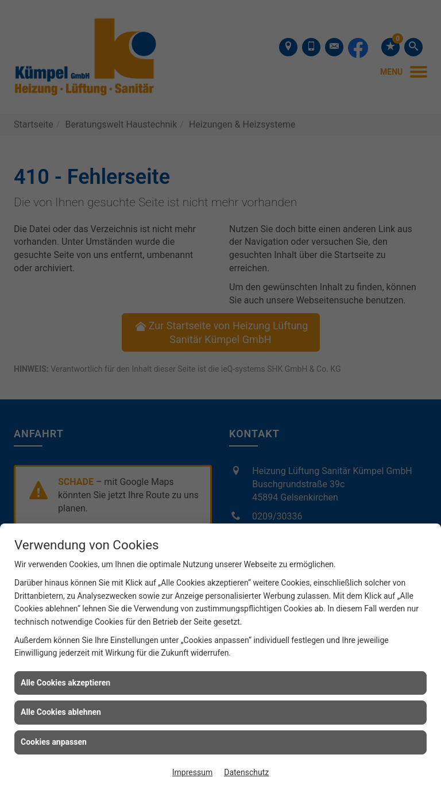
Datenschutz (246, 772)
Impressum (192, 772)
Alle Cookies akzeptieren (65, 682)
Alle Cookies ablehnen (61, 712)
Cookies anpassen (54, 741)
